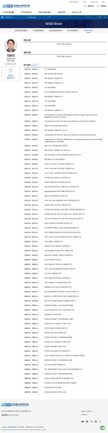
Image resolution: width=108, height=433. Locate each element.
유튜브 (83, 422)
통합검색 (88, 6)
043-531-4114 (13, 415)
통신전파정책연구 (55, 30)
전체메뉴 (101, 6)
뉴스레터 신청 (94, 2)
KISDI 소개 (76, 12)
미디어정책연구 (73, 30)
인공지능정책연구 (21, 30)
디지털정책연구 (38, 30)
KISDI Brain (32, 17)
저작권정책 (21, 427)
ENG (103, 2)
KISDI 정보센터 (44, 12)
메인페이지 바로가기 (2, 17)
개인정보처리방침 (12, 427)
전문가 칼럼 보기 (11, 76)
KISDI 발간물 (8, 12)
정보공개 (61, 12)
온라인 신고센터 (87, 411)
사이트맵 (4, 427)
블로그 (87, 422)
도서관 (84, 2)
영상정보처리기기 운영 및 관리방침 (34, 427)
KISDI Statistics (74, 2)
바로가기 (36, 65)
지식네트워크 (26, 12)
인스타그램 (91, 422)
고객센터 (85, 415)
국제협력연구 (88, 30)
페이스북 (96, 422)
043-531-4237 (12, 64)
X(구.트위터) (100, 422)
